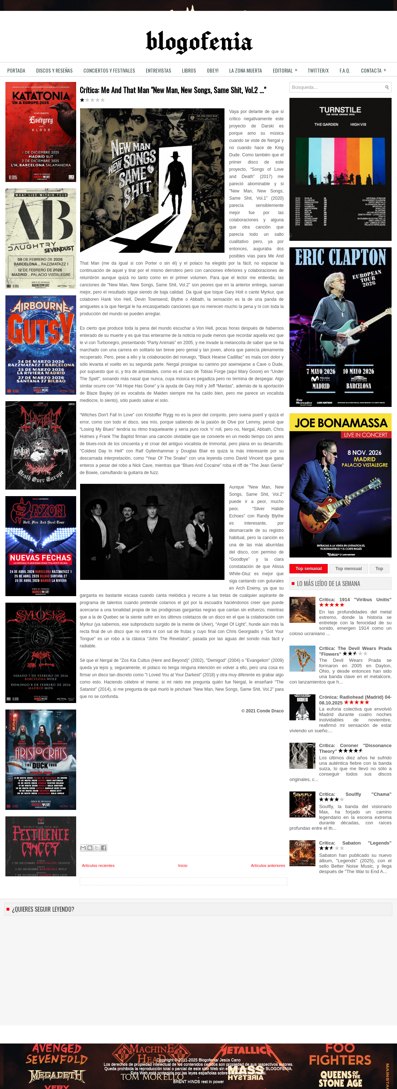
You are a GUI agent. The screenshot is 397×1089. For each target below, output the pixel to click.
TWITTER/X (318, 70)
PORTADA (16, 70)
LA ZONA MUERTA (245, 70)
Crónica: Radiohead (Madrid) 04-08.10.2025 (355, 700)
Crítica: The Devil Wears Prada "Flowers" (355, 651)
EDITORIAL (287, 68)
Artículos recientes (98, 865)
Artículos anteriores (268, 865)
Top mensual (348, 568)
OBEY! (212, 70)
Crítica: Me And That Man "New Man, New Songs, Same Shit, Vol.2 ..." (173, 94)
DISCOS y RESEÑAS (54, 70)
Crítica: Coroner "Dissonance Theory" (355, 748)
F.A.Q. (345, 70)
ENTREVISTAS (158, 70)
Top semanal (309, 568)
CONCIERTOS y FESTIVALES (109, 70)
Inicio (183, 865)
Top (379, 568)
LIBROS (189, 70)
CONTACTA (376, 68)
